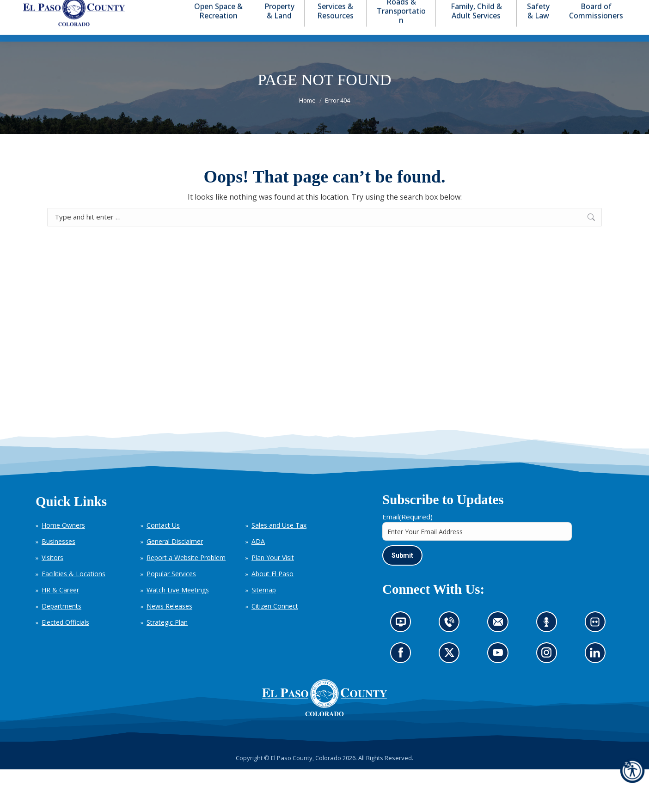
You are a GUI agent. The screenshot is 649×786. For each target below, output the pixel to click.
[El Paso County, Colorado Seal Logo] (324, 714)
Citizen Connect (274, 622)
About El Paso (272, 590)
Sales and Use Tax (278, 541)
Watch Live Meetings (178, 606)
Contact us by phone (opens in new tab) (451, 641)
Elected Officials (65, 638)
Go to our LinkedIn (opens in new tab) (597, 672)
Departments (61, 622)
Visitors (52, 574)
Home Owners (63, 541)
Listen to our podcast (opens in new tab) (548, 641)
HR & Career (60, 606)
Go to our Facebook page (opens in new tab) (403, 672)
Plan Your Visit (272, 574)
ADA (258, 558)
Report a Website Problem (186, 574)
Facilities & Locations (73, 590)
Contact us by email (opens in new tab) (501, 641)
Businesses (58, 558)
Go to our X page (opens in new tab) (451, 672)
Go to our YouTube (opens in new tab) (500, 672)
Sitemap (263, 606)
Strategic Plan (167, 638)
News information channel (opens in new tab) (404, 641)
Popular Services (171, 590)
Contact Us (163, 541)
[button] (590, 8)
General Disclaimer (175, 558)
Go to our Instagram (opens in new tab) (549, 672)
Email (407, 533)
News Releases (169, 622)
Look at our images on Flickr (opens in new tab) (598, 641)
